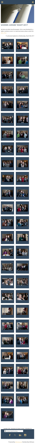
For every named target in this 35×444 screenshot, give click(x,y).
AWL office (3, 33)
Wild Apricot (18, 442)
